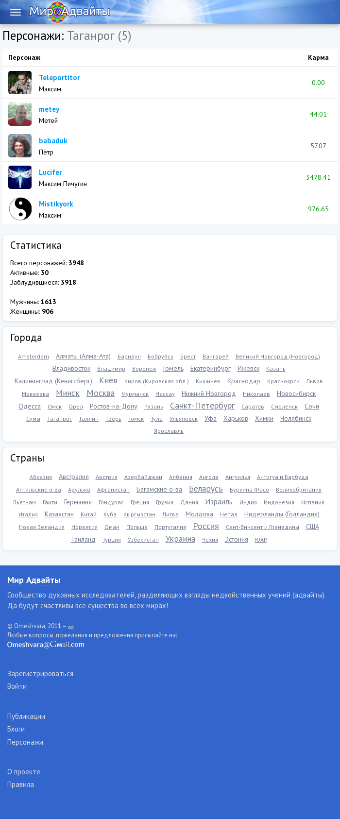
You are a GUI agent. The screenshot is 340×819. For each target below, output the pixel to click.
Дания (189, 502)
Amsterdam (33, 356)
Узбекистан (143, 539)
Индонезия (279, 502)
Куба (110, 514)
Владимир (111, 368)
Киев (108, 380)
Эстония (236, 539)
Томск (136, 418)
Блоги (16, 729)
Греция (140, 502)
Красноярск (283, 381)
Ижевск (248, 368)
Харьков (235, 418)
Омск (55, 406)
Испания (312, 502)
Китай (89, 514)
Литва (170, 514)
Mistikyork (56, 203)
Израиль (219, 501)
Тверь (113, 418)
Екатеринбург (210, 368)
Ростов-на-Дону (113, 406)
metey (49, 109)
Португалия (170, 526)
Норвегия (84, 526)
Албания (180, 476)
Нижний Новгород (209, 393)
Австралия (74, 476)
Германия (78, 501)
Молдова (199, 514)
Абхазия (41, 476)
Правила (20, 784)
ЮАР (261, 539)
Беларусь (206, 488)
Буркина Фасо (249, 489)
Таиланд (83, 539)
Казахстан (59, 514)
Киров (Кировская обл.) (156, 381)
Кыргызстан (139, 514)
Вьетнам (24, 502)
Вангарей (216, 356)
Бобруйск (160, 356)
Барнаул (129, 356)
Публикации (26, 716)
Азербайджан (143, 476)
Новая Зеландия (42, 526)
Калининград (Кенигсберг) (53, 380)
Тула (157, 418)
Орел (75, 406)
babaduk (53, 140)
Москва (100, 392)
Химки (264, 418)
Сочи (312, 406)
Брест (188, 356)
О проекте (23, 771)
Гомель (173, 368)
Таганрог (59, 418)
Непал (229, 514)
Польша (137, 526)
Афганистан (113, 489)
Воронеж (144, 368)
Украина (180, 538)
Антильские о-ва (38, 489)
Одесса (29, 406)
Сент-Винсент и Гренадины (262, 526)
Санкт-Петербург (202, 405)
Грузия (164, 502)
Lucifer (50, 172)
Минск (68, 393)
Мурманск (135, 393)
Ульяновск (184, 418)
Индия (248, 502)
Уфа (210, 418)
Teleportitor (59, 77)
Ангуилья (237, 476)
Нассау (165, 393)
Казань (276, 368)
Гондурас (111, 502)
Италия (28, 514)
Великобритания (299, 489)
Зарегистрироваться (40, 673)
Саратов (252, 406)
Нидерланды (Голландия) (282, 514)
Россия (206, 525)
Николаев (256, 393)
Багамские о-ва (159, 489)
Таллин (89, 418)
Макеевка (35, 393)
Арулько (79, 489)
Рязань (153, 406)
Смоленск (284, 406)
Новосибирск (296, 393)
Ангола (209, 476)
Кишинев (208, 381)
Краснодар (243, 380)
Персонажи (25, 742)
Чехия (210, 539)
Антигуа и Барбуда (282, 476)
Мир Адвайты (33, 579)
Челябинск (295, 418)
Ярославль (169, 430)
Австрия (107, 476)
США (312, 526)
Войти (17, 686)
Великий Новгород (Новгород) (278, 356)
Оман (111, 526)
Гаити (50, 502)
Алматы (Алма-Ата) (83, 356)
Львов (314, 381)
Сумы (33, 418)
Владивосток (71, 368)
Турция (111, 539)
